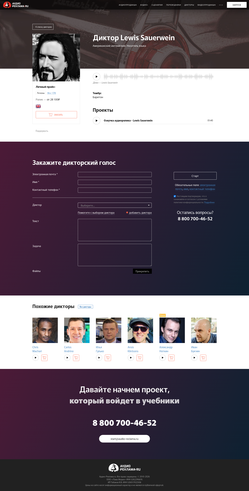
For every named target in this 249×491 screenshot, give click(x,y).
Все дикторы (85, 306)
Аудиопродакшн (128, 5)
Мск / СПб (51, 93)
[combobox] (115, 205)
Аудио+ (144, 5)
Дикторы (189, 5)
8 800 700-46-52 (195, 218)
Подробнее (209, 202)
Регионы (40, 93)
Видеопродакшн (207, 5)
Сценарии (157, 5)
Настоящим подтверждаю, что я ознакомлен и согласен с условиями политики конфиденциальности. (190, 199)
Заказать (58, 114)
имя (186, 189)
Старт (195, 176)
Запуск (236, 4)
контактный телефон (202, 189)
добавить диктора (140, 212)
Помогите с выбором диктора (96, 212)
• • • (221, 5)
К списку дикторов (44, 26)
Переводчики (173, 5)
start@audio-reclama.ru (124, 439)
